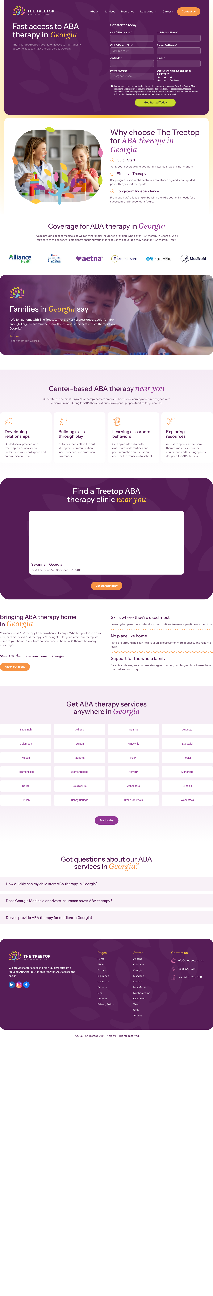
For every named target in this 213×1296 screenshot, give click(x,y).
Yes (158, 80)
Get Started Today (155, 102)
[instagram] (19, 985)
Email (161, 57)
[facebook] (26, 985)
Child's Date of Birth (121, 45)
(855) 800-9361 (187, 968)
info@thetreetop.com (191, 960)
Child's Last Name (167, 32)
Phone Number (119, 70)
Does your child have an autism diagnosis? (174, 72)
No (164, 80)
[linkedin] (12, 985)
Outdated (174, 80)
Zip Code (116, 57)
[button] (106, 884)
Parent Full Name (167, 45)
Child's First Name (121, 32)
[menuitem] (91, 11)
